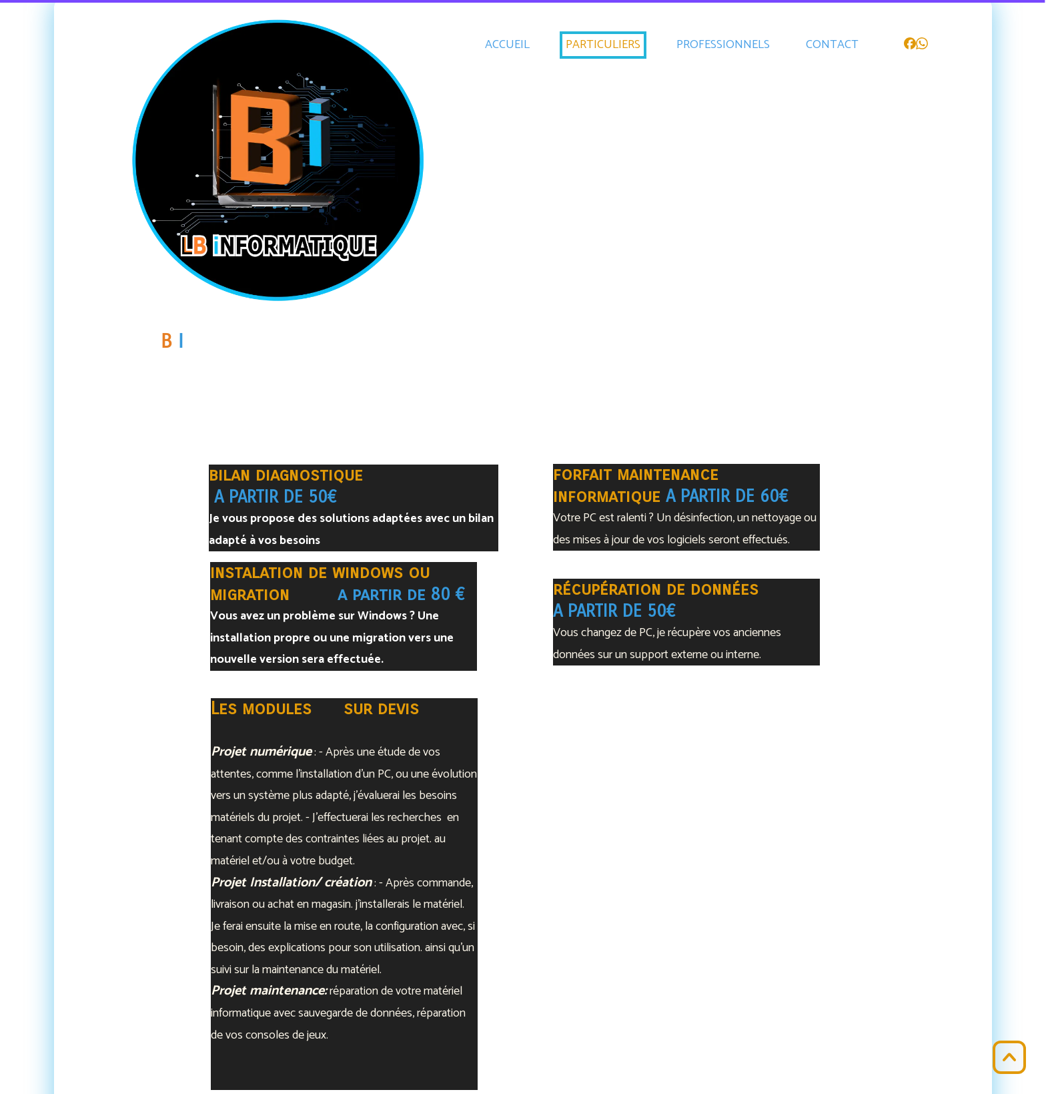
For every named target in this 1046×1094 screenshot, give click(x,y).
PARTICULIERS (603, 45)
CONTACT (832, 45)
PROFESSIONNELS (723, 45)
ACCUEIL (507, 45)
